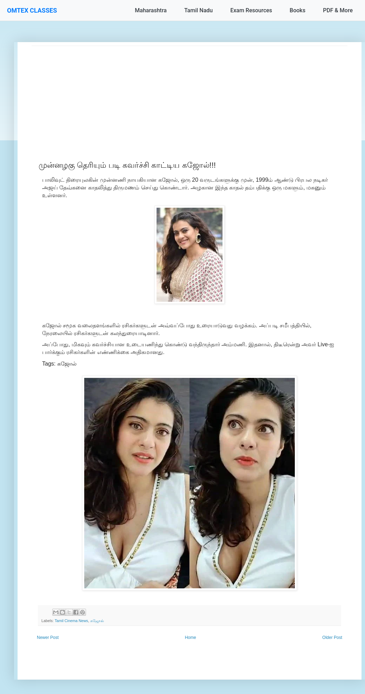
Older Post (332, 637)
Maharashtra (151, 10)
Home (190, 637)
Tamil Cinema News (71, 621)
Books (297, 10)
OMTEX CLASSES (32, 10)
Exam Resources (251, 10)
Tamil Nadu (198, 10)
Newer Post (48, 637)
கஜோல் (97, 621)
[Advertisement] (189, 95)
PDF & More (338, 10)
